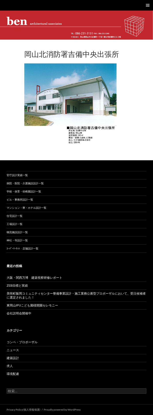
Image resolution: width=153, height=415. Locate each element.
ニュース (13, 350)
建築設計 (13, 358)
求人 (10, 366)
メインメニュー (147, 5)
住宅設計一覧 (15, 216)
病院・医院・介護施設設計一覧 (25, 183)
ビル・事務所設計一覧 (20, 199)
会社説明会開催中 (19, 313)
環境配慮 (13, 374)
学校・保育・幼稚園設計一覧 (24, 191)
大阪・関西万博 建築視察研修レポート (34, 277)
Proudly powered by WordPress (62, 409)
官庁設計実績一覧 (17, 175)
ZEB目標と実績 (17, 285)
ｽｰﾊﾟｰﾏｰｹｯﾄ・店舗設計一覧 (22, 248)
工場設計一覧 (15, 224)
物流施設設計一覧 (17, 232)
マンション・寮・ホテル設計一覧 (26, 207)
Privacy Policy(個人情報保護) (23, 409)
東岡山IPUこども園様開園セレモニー (32, 305)
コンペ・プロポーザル (22, 342)
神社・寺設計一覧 (17, 240)
